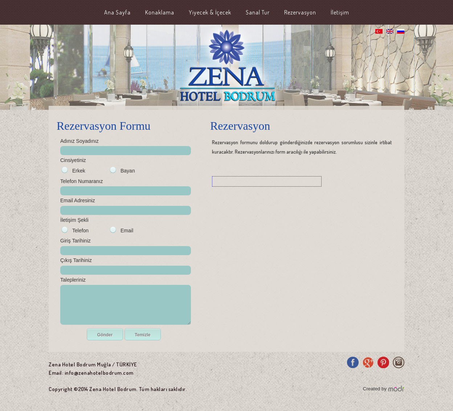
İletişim (340, 12)
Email (127, 230)
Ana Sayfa (117, 12)
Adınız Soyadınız (79, 141)
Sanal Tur (258, 12)
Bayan (128, 171)
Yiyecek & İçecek (210, 12)
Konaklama (159, 12)
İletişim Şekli (74, 220)
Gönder (105, 334)
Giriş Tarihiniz (75, 241)
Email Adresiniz (77, 200)
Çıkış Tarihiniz (76, 260)
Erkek (78, 171)
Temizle (142, 334)
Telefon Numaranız (81, 181)
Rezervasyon (300, 12)
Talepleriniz (73, 280)
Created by (375, 388)
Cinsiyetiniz (73, 160)
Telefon (80, 230)
